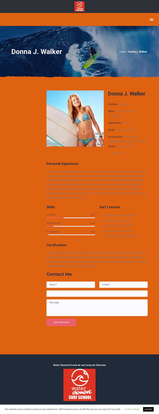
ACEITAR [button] (148, 409)
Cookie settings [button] (131, 409)
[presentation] (68, 334)
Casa (122, 51)
